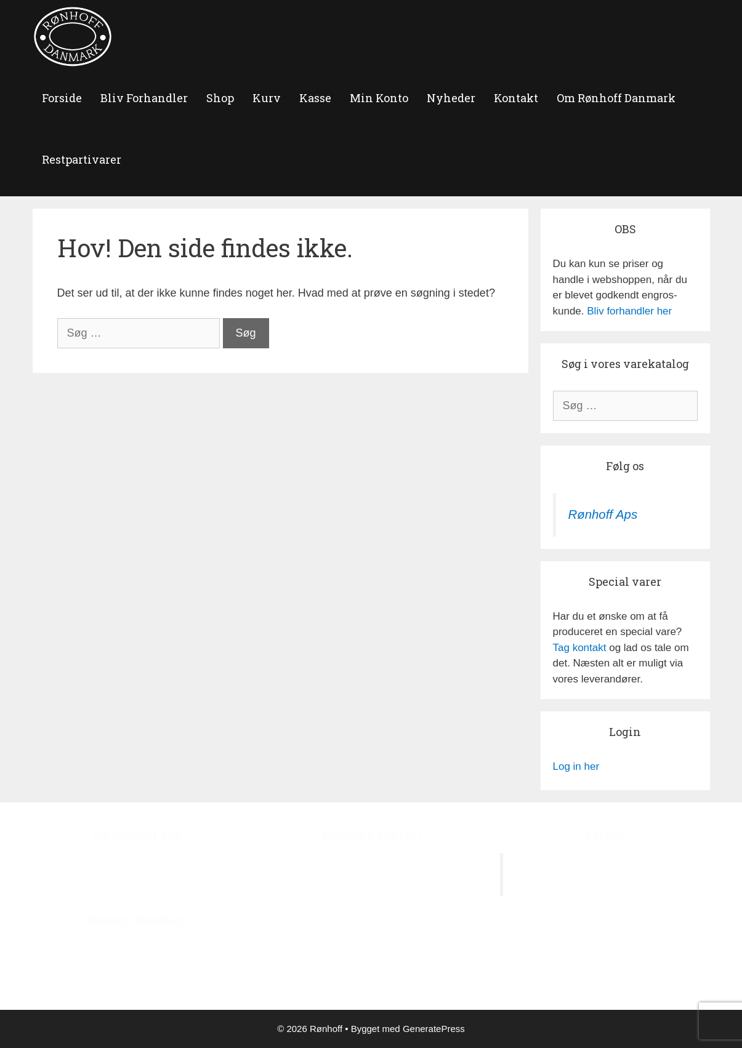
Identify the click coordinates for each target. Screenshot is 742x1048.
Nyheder (451, 97)
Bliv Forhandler (144, 97)
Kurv (266, 97)
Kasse (315, 97)
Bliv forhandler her (629, 311)
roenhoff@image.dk (383, 955)
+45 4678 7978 (391, 923)
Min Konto (379, 97)
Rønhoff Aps (603, 514)
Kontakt (516, 97)
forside (62, 97)
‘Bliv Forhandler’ (197, 977)
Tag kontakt (580, 648)
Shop (220, 97)
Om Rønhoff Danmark (616, 97)
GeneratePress (434, 1028)
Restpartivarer (81, 159)
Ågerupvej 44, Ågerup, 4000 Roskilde (371, 860)
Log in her (576, 766)
